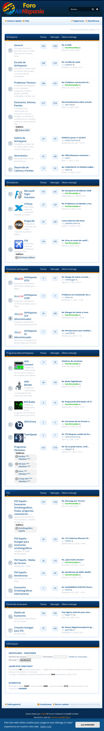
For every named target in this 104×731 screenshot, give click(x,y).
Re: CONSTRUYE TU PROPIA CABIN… (78, 167)
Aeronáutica (20, 155)
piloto (67, 169)
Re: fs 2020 (66, 45)
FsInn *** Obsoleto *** (22, 472)
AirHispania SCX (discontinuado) (25, 316)
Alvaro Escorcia (71, 140)
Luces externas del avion (73, 220)
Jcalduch (68, 64)
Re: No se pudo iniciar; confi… (75, 446)
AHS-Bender (28, 383)
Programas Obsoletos (20, 448)
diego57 (68, 449)
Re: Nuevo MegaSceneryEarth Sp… (77, 627)
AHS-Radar (29, 402)
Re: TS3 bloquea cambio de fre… (76, 434)
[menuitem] (25, 21)
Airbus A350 (22, 130)
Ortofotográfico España (24, 529)
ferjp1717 (69, 615)
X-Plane (28, 203)
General (18, 45)
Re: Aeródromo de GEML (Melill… (77, 572)
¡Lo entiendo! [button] (87, 724)
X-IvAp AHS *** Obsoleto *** (23, 480)
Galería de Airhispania (20, 139)
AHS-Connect (28, 363)
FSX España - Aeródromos (21, 574)
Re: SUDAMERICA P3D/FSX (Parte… (77, 587)
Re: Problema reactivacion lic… (76, 82)
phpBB (44, 713)
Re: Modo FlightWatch (72, 381)
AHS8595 (23, 688)
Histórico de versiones (72, 361)
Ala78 (67, 589)
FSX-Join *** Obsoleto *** (22, 465)
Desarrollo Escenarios (16, 604)
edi (66, 158)
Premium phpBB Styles (60, 717)
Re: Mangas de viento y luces (75, 312)
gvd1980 (69, 630)
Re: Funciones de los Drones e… (76, 421)
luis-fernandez (71, 47)
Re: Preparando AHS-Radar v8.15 (77, 401)
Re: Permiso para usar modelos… (77, 330)
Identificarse (15, 653)
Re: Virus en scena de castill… (75, 240)
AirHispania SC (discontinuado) (25, 334)
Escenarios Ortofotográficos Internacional (23, 590)
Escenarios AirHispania (17, 269)
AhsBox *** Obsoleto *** (22, 457)
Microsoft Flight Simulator (29, 194)
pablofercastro (71, 223)
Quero (68, 297)
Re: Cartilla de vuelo (71, 62)
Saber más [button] (45, 726)
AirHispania (11, 37)
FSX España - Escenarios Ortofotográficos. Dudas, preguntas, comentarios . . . (24, 508)
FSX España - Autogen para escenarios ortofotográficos (23, 543)
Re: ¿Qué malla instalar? (73, 559)
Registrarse (30, 653)
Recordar (14, 660)
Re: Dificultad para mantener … (76, 155)
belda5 (68, 541)
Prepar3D (29, 221)
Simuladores (12, 182)
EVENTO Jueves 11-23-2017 (74, 137)
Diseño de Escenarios (20, 614)
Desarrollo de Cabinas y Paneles (24, 169)
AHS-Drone (30, 421)
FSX (26, 240)
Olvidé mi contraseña (78, 656)
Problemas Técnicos (25, 82)
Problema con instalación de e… (76, 294)
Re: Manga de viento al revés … (76, 277)
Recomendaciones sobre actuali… (77, 102)
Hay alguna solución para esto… (76, 612)
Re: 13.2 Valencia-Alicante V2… (76, 538)
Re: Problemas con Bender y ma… (77, 203)
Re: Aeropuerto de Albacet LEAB (76, 190)
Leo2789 (69, 333)
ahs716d (69, 104)
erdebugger (70, 279)
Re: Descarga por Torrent (73, 501)
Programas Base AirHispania (19, 353)
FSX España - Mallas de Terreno (24, 561)
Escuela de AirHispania (20, 64)
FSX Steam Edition (25, 257)
